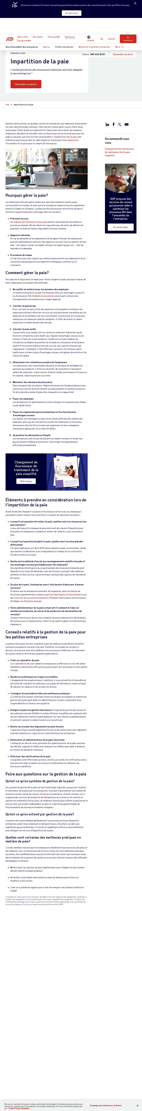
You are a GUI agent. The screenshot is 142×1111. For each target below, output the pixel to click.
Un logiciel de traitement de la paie (28, 221)
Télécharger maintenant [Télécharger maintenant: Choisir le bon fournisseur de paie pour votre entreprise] (22, 999)
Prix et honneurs (120, 1058)
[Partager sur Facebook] (113, 124)
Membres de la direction (123, 1062)
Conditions (46, 1096)
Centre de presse (120, 1079)
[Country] (18, 1097)
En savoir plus (72, 13)
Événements (94, 1061)
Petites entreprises (64, 30)
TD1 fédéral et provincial (40, 296)
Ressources (70, 20)
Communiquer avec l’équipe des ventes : (15, 1040)
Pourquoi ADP (54, 20)
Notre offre (23, 20)
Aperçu (46, 30)
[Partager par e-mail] (126, 124)
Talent (44, 1053)
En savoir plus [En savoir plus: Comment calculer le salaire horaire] (62, 999)
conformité (76, 551)
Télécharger (26, 481)
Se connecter (128, 22)
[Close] (138, 1105)
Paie (8, 104)
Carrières (116, 1045)
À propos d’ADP (25, 24)
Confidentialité (77, 1096)
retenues (44, 794)
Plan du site (61, 1096)
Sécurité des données (122, 1067)
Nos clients (38, 20)
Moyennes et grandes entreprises (94, 30)
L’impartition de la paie (65, 136)
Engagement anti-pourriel (117, 1096)
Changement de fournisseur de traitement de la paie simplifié (119, 152)
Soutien (112, 22)
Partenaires (70, 1053)
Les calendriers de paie (22, 663)
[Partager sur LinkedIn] (107, 124)
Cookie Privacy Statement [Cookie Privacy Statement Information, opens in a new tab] (18, 1108)
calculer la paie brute (29, 309)
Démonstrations (96, 1056)
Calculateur (94, 1065)
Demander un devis (123, 37)
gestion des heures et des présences (65, 594)
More (117, 30)
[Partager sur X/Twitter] (119, 124)
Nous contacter (14, 1033)
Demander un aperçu (26, 84)
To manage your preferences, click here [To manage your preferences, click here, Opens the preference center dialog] (106, 1105)
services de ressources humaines (31, 597)
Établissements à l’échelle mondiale (120, 1039)
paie (69, 126)
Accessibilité (95, 1096)
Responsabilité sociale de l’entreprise (124, 1051)
